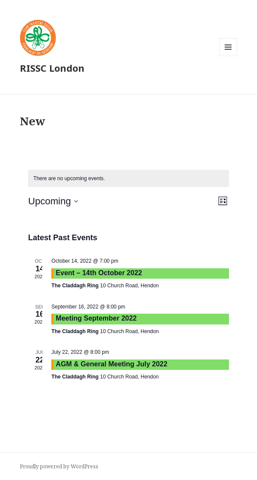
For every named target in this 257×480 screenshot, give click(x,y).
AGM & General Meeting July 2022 (111, 364)
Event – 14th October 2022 (99, 273)
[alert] (128, 179)
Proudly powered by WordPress (59, 466)
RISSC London (52, 67)
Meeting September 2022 (96, 318)
